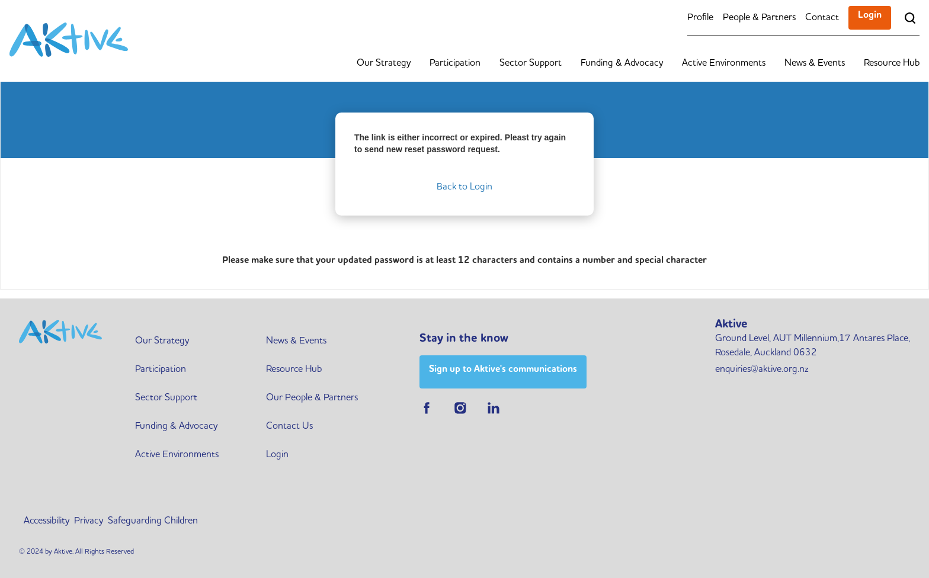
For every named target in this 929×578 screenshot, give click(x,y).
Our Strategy (384, 63)
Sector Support (530, 63)
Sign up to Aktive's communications (503, 369)
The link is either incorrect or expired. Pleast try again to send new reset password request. (460, 143)
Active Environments (723, 63)
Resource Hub (892, 63)
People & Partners (759, 18)
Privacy (88, 521)
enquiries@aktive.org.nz (761, 369)
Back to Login (464, 187)
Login (870, 15)
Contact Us (289, 426)
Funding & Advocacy (622, 63)
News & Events (814, 63)
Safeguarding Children (153, 521)
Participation (455, 63)
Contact (822, 18)
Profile (700, 18)
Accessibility (46, 521)
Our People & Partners (312, 398)
